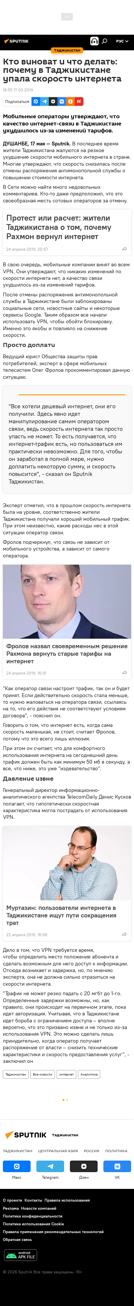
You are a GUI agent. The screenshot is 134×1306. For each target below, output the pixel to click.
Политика (116, 1150)
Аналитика (89, 1074)
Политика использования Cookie (33, 1223)
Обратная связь (17, 1239)
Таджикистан (15, 1074)
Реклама (11, 1208)
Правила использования (67, 1200)
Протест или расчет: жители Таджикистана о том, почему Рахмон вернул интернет (58, 227)
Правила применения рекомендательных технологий (53, 1231)
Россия (91, 1150)
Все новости (42, 1074)
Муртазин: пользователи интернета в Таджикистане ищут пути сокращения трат (61, 915)
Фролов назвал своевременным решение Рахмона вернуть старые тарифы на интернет (67, 653)
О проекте (12, 1200)
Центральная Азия (58, 1150)
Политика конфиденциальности (32, 1216)
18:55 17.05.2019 (18, 90)
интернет (66, 1074)
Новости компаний (38, 1208)
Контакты (33, 1200)
